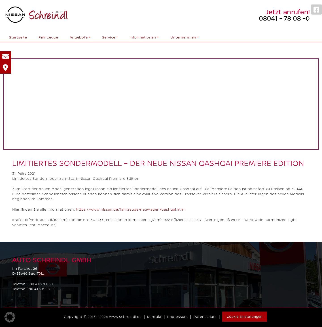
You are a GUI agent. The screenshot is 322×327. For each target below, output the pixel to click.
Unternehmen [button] (183, 37)
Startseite (18, 37)
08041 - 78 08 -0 (284, 18)
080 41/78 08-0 (41, 284)
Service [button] (108, 37)
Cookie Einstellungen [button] (245, 316)
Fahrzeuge (48, 37)
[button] (10, 317)
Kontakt (154, 316)
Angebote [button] (79, 37)
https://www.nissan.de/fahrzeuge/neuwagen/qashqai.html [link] (130, 209)
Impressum (177, 316)
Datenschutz (205, 316)
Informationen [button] (142, 37)
